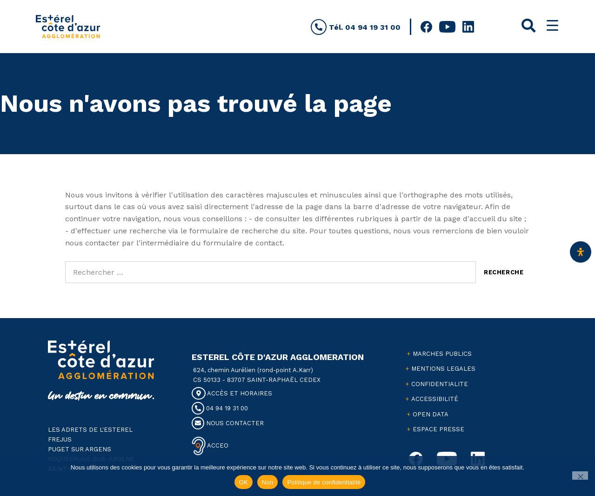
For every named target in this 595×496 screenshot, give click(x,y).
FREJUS (60, 439)
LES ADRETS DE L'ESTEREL (90, 429)
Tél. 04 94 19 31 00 (356, 27)
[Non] (580, 475)
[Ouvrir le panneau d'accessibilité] (580, 252)
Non (268, 482)
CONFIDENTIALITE (439, 383)
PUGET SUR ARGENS (79, 449)
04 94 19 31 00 (220, 408)
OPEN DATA (430, 414)
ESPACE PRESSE (438, 429)
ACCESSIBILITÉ (434, 398)
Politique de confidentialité (324, 482)
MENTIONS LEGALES (443, 368)
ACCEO (217, 445)
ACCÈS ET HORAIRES (232, 393)
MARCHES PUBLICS (442, 353)
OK (243, 482)
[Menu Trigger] (552, 25)
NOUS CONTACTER (228, 423)
